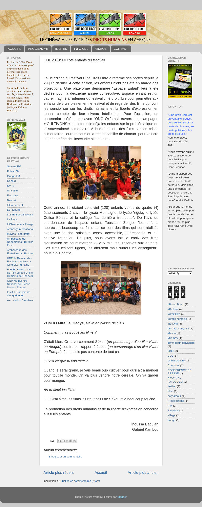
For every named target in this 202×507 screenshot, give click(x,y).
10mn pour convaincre (181, 342)
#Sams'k (173, 337)
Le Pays (12, 219)
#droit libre (174, 314)
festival (172, 386)
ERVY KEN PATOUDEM (175, 380)
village (171, 415)
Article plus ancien (143, 472)
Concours (173, 365)
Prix (170, 405)
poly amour (174, 395)
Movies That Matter (18, 233)
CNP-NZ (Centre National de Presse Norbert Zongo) (18, 284)
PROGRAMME (38, 48)
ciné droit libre (176, 360)
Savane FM (14, 166)
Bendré (11, 200)
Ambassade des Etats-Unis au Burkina (20, 251)
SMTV (11, 185)
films (170, 391)
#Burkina (173, 309)
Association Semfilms (20, 300)
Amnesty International (20, 229)
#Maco (172, 333)
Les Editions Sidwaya (20, 214)
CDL (170, 355)
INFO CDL (81, 48)
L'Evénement (15, 205)
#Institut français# (178, 328)
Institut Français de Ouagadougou (18, 294)
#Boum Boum (176, 304)
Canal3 (11, 180)
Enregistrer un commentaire (65, 456)
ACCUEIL (14, 48)
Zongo (171, 420)
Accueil (101, 472)
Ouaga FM (13, 176)
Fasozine (12, 195)
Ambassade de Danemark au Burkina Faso (20, 242)
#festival (173, 323)
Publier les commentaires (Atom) (80, 480)
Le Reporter (14, 209)
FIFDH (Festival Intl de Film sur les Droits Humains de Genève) (20, 272)
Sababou (173, 410)
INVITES (61, 48)
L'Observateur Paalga (20, 224)
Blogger (122, 496)
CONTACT (121, 48)
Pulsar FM (13, 171)
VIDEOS (101, 48)
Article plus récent (58, 472)
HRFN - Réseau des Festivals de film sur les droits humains (19, 261)
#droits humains (177, 318)
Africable (12, 190)
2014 (171, 350)
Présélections (176, 400)
